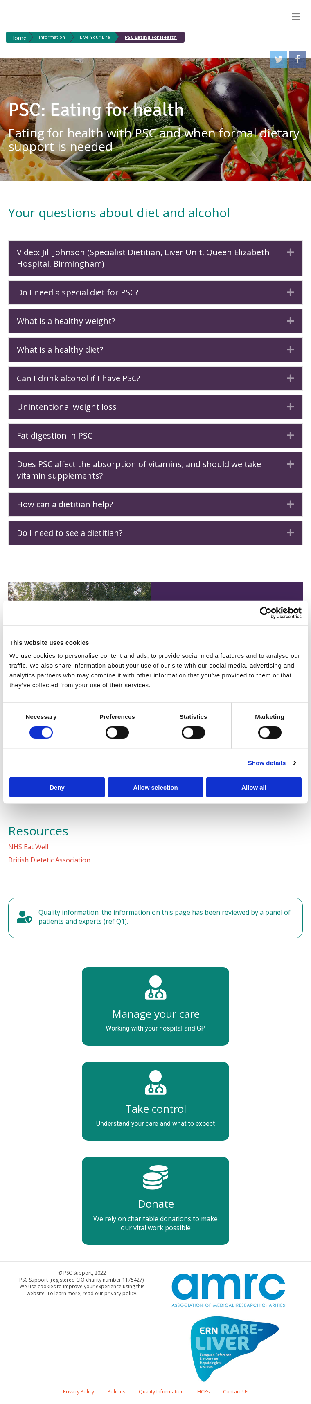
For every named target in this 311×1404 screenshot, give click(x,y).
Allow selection (155, 786)
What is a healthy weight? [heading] (66, 320)
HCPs (203, 1391)
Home (18, 38)
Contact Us (235, 1391)
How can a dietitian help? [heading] (65, 504)
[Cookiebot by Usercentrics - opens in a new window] (266, 613)
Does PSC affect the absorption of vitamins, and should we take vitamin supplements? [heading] (139, 470)
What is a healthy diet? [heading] (60, 349)
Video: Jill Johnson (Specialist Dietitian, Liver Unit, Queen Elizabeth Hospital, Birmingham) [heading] (143, 258)
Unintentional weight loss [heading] (67, 406)
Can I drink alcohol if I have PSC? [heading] (78, 378)
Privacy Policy (78, 1391)
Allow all (253, 786)
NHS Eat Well (28, 846)
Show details (267, 762)
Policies (116, 1391)
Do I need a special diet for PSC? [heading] (77, 292)
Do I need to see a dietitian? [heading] (69, 532)
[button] (290, 252)
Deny (57, 786)
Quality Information (161, 1391)
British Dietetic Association (49, 859)
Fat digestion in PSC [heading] (54, 435)
